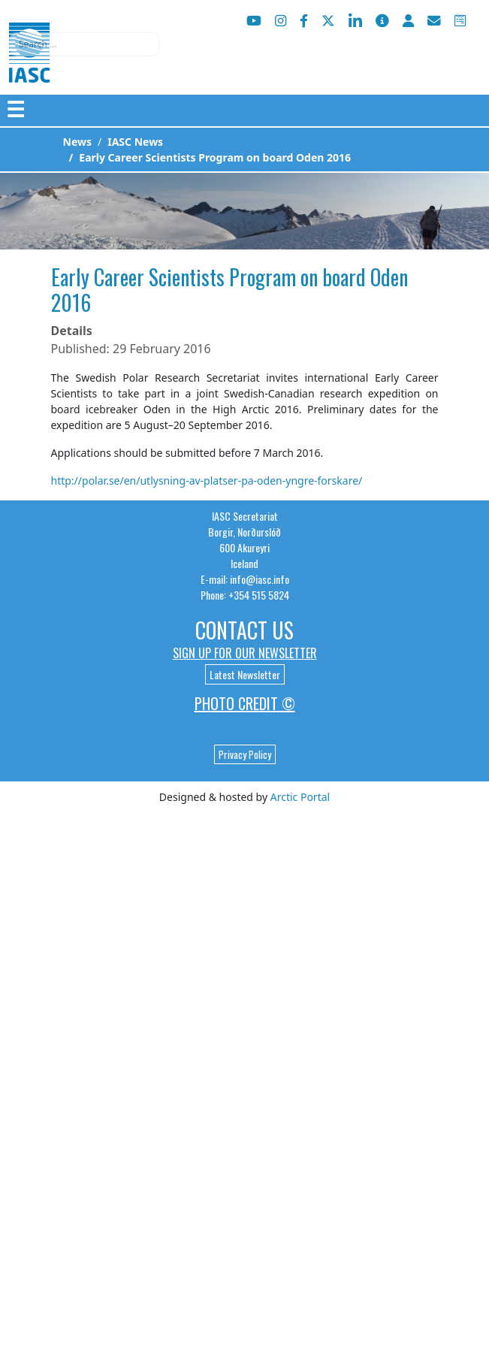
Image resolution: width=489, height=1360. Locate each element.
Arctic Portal (300, 797)
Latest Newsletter (245, 674)
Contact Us (244, 630)
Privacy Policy (245, 754)
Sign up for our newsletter (245, 653)
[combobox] (84, 44)
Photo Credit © (245, 703)
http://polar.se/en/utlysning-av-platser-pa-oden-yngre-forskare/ (207, 480)
